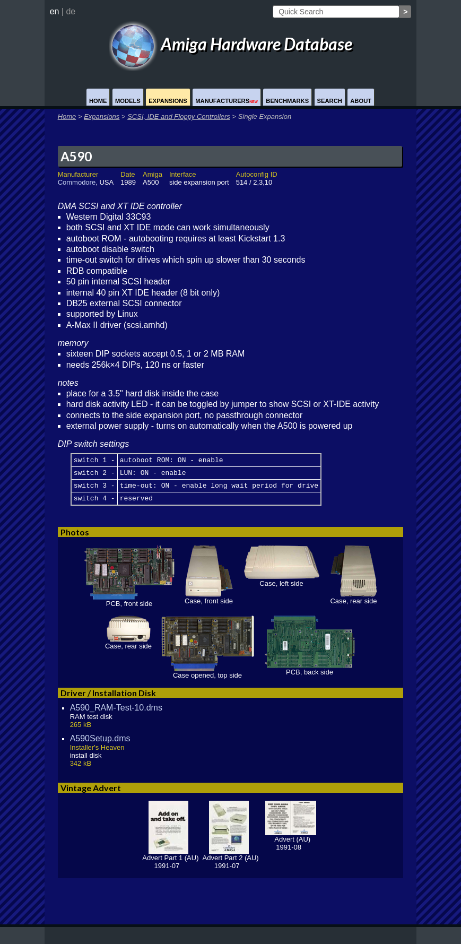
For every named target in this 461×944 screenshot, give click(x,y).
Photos (74, 538)
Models (128, 101)
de (70, 11)
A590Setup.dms (100, 744)
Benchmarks (287, 101)
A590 (76, 156)
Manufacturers (226, 101)
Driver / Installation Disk (108, 699)
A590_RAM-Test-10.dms (116, 713)
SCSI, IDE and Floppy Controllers (178, 116)
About (360, 101)
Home (98, 101)
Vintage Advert (90, 794)
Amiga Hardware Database (231, 43)
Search (329, 101)
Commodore (77, 182)
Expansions (168, 101)
